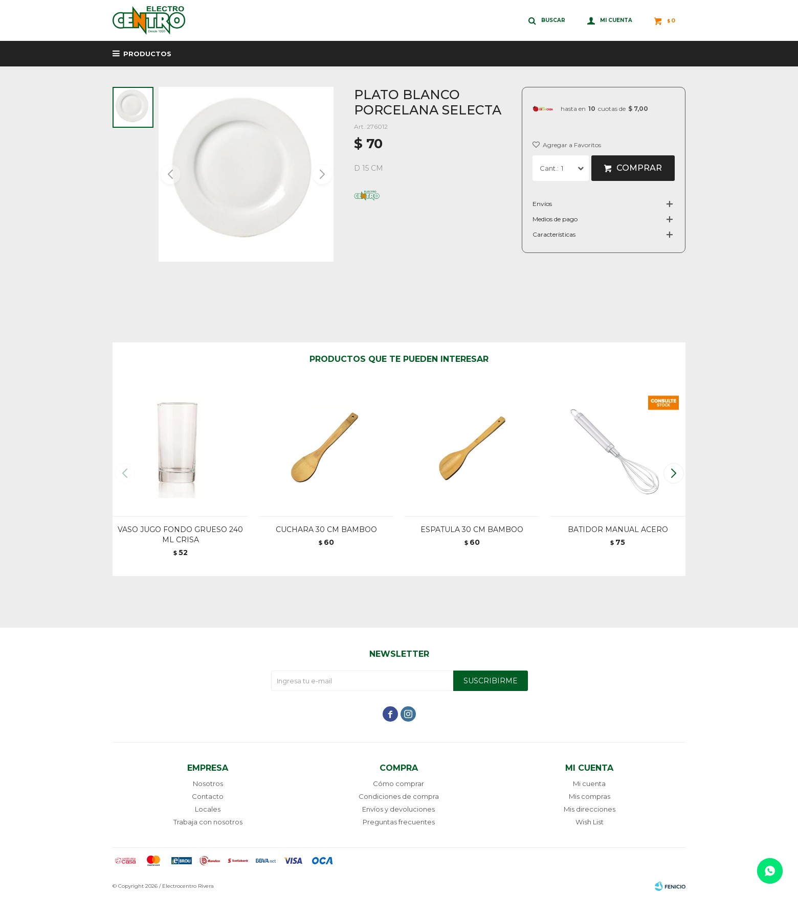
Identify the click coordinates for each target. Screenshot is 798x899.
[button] (321, 174)
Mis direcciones (589, 809)
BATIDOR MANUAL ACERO (618, 529)
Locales (207, 809)
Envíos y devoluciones (398, 809)
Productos (147, 54)
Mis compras (589, 796)
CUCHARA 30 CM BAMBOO (326, 529)
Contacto (208, 796)
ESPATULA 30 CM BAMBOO (471, 529)
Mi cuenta (589, 783)
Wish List (589, 822)
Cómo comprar (398, 783)
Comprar (639, 168)
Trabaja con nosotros (207, 822)
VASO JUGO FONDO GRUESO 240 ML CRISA (180, 534)
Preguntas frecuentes (399, 822)
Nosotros (208, 783)
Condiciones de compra (399, 796)
